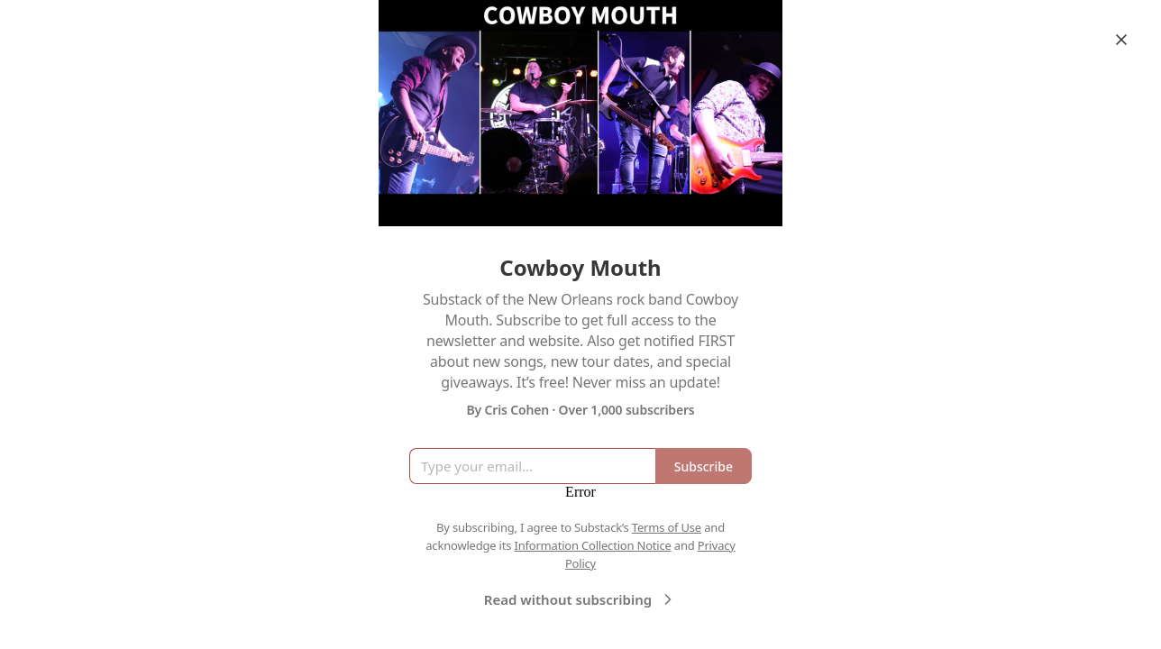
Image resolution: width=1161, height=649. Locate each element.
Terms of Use (666, 527)
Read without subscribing (580, 599)
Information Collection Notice (592, 545)
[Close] (1121, 40)
